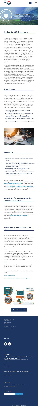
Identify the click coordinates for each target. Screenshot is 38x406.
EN (36, 2)
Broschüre (6, 268)
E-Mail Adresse (7, 391)
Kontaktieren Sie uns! (19, 310)
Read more (6, 373)
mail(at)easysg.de (9, 328)
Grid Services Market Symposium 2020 (13, 183)
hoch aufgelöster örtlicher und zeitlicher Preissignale (20, 186)
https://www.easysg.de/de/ (9, 275)
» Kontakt (6, 330)
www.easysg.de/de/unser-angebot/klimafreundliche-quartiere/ (17, 278)
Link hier (5, 249)
